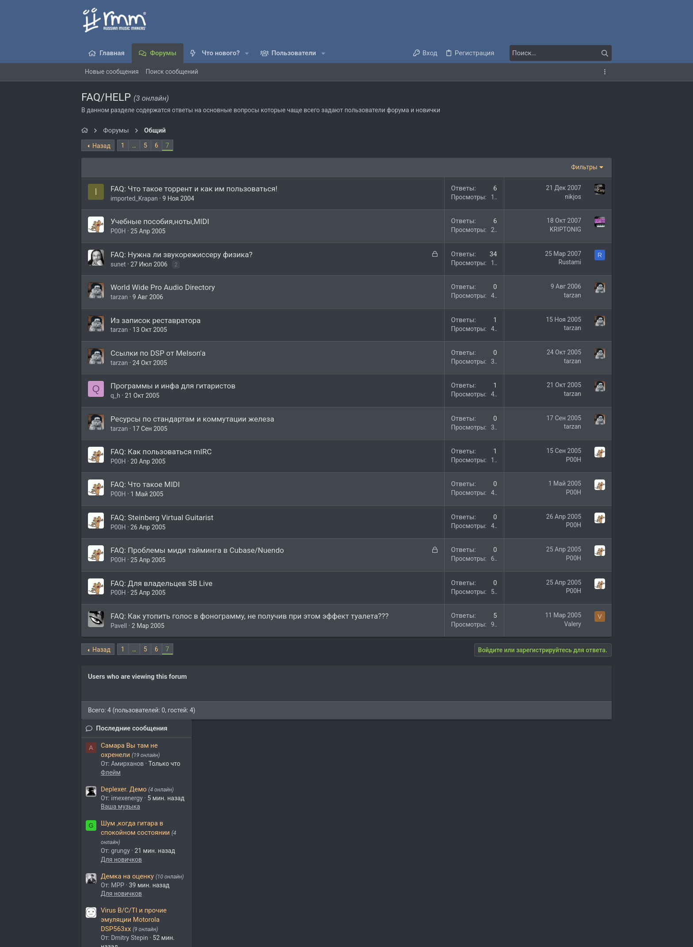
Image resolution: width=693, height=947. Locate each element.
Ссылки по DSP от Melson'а (158, 353)
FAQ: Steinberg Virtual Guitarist (161, 517)
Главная (573, 895)
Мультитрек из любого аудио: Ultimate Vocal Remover (556, 540)
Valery (453, 624)
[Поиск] (556, 53)
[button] (246, 53)
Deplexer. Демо (544, 209)
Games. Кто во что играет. (561, 487)
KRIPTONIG (446, 229)
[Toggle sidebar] (606, 72)
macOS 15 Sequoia (549, 444)
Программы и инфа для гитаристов (173, 385)
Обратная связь (344, 895)
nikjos (454, 196)
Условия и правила (400, 895)
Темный (116, 895)
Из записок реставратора (155, 320)
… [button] (134, 145)
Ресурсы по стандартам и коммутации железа (192, 419)
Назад (101, 145)
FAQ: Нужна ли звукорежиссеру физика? (181, 254)
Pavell (118, 636)
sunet (118, 264)
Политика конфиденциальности (479, 895)
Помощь (544, 895)
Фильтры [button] (465, 167)
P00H (118, 231)
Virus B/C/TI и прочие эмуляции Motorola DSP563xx (553, 340)
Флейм (531, 192)
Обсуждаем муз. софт (552, 375)
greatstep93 (232, 839)
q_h (115, 395)
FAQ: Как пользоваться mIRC (161, 451)
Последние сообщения (551, 148)
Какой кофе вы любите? (558, 392)
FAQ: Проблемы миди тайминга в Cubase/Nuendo (197, 550)
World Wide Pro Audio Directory (162, 287)
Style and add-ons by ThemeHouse (128, 918)
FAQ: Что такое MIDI (145, 484)
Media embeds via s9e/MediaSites (131, 935)
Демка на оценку (547, 296)
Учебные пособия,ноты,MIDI (159, 221)
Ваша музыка (540, 226)
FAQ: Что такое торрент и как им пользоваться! (194, 188)
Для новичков (541, 279)
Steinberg (534, 627)
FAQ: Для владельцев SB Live (161, 583)
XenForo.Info (147, 927)
